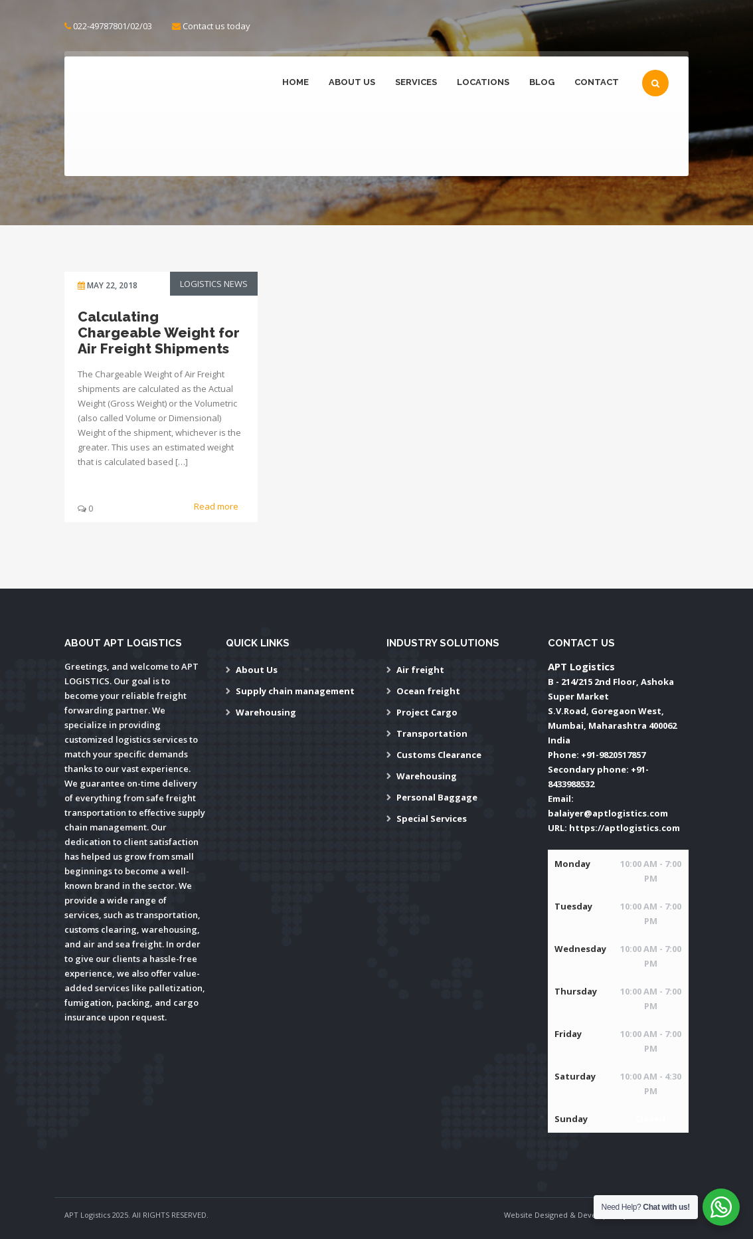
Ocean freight (428, 691)
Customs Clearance (438, 755)
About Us (352, 82)
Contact (596, 82)
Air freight (420, 670)
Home (295, 82)
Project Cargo (427, 712)
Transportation (431, 733)
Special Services (431, 818)
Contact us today (216, 26)
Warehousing (266, 712)
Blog (541, 82)
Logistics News (214, 284)
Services (416, 82)
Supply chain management (295, 691)
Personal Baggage (436, 797)
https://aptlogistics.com (624, 828)
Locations (483, 82)
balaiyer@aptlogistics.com (608, 813)
